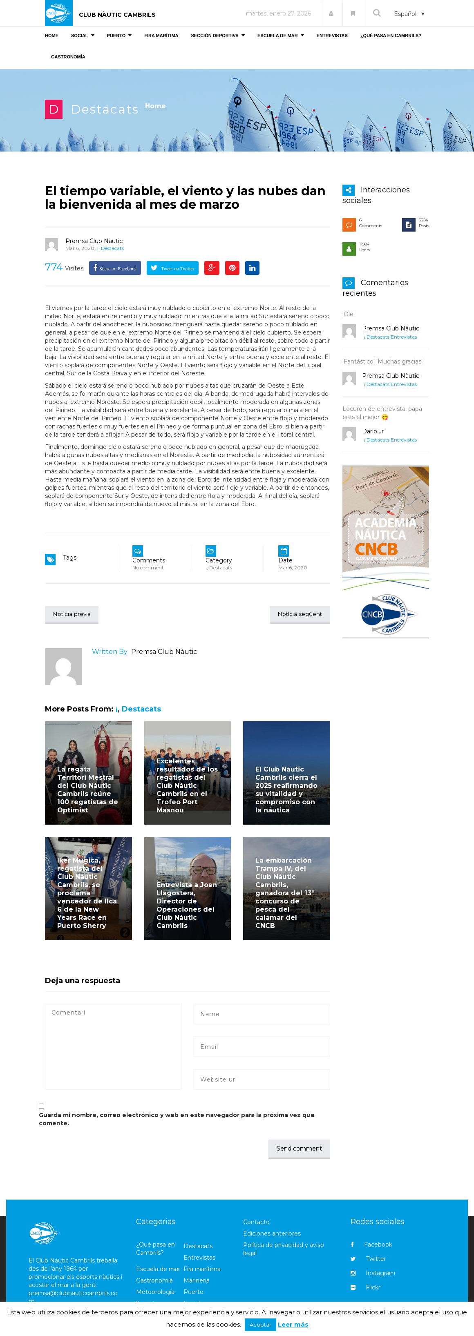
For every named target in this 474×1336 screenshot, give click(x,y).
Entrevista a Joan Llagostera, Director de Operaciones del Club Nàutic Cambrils (187, 905)
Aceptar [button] (260, 1324)
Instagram (373, 1273)
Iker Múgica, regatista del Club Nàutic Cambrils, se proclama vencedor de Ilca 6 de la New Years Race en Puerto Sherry (87, 893)
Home (155, 106)
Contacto (256, 1222)
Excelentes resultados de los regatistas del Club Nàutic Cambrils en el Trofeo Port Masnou (187, 786)
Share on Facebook (118, 268)
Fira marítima (202, 1269)
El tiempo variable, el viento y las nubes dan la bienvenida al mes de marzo (185, 197)
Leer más (293, 1324)
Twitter (368, 1259)
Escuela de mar (158, 1269)
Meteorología (155, 1292)
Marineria (196, 1281)
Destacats (105, 109)
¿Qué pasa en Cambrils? (155, 1249)
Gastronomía (154, 1281)
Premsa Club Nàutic (94, 241)
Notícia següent (299, 614)
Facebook (371, 1245)
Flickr (365, 1287)
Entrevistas (404, 337)
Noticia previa (72, 614)
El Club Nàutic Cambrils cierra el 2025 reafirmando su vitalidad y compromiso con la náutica (286, 790)
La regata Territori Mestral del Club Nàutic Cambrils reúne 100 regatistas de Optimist (87, 790)
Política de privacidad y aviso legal (283, 1249)
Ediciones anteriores (272, 1234)
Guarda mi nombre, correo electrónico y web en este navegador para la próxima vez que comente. (177, 1119)
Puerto (193, 1292)
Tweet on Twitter (177, 268)
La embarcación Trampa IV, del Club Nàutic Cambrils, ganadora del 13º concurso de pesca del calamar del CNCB (285, 893)
